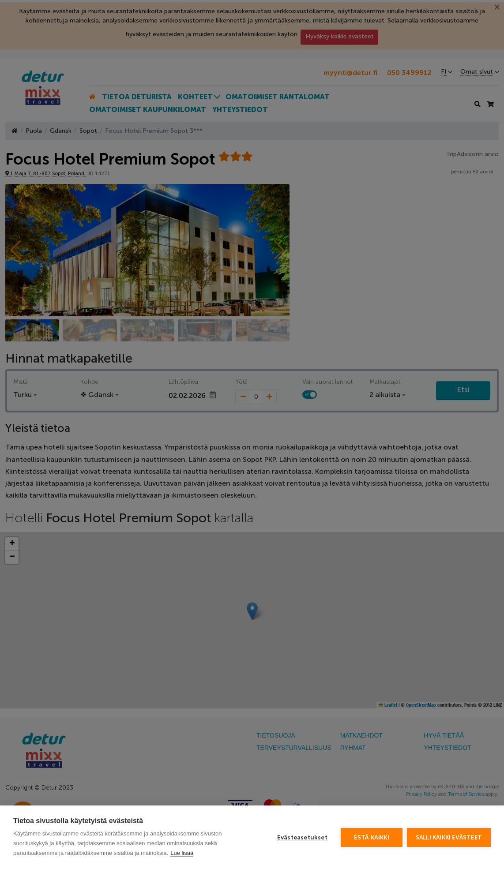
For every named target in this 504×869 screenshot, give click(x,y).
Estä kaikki (371, 837)
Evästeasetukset (302, 837)
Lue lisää (181, 853)
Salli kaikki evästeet (449, 837)
